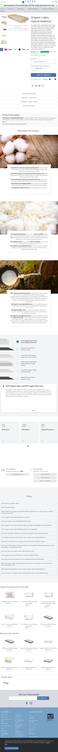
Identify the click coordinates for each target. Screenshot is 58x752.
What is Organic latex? (8, 507)
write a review (45, 477)
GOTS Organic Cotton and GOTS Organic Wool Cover (26, 341)
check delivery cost (17, 474)
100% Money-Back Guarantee (33, 721)
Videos (3, 728)
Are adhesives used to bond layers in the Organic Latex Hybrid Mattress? (23, 537)
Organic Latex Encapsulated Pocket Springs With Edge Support (26, 363)
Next (33, 410)
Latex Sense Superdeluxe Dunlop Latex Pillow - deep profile (48, 603)
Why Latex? (3, 730)
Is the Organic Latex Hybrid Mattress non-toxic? (15, 517)
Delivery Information (32, 733)
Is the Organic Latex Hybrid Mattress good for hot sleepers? (19, 529)
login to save (36, 79)
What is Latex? (4, 723)
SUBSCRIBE (43, 698)
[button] (28, 446)
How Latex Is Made (5, 725)
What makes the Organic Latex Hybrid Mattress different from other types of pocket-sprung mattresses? (27, 512)
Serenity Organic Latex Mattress (10, 667)
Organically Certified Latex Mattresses (18, 716)
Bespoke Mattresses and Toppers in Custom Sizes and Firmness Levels (19, 733)
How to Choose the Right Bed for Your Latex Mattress (19, 726)
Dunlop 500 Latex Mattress (48, 667)
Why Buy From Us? (33, 724)
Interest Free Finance (32, 729)
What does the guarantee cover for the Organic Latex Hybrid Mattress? (23, 569)
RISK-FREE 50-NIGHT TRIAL (29, 98)
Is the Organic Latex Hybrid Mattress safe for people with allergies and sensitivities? (26, 525)
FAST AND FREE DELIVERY (29, 94)
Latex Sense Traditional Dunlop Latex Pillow (29, 602)
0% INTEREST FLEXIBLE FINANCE (29, 102)
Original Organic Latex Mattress (48, 648)
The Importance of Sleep (5, 720)
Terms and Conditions (31, 717)
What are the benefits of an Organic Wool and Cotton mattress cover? (23, 541)
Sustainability (4, 717)
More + (4, 121)
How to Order (32, 726)
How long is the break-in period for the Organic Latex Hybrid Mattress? (22, 559)
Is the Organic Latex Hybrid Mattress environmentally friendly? (20, 555)
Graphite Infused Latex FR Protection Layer (25, 348)
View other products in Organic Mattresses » (14, 124)
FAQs (30, 714)
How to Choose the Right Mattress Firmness (19, 720)
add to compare (45, 480)
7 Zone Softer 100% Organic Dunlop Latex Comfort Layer (26, 356)
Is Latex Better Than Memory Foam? (4, 734)
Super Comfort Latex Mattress (9, 624)
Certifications (4, 714)
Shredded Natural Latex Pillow (10, 601)
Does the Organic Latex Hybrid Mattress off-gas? (16, 521)
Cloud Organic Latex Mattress (29, 667)
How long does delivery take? (10, 503)
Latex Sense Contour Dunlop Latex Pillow (29, 625)
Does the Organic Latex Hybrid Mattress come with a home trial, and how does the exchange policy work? (26, 564)
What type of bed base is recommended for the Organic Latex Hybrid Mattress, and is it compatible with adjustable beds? (28, 546)
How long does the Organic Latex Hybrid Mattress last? (17, 551)
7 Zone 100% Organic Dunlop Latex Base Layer (26, 370)
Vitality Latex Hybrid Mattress (48, 624)
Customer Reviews (33, 736)
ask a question (45, 474)
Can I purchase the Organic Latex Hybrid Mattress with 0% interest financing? (24, 573)
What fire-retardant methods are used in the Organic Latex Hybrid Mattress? (24, 533)
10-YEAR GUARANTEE (29, 106)
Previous (23, 410)
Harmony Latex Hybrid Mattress (29, 648)
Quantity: (45, 79)
